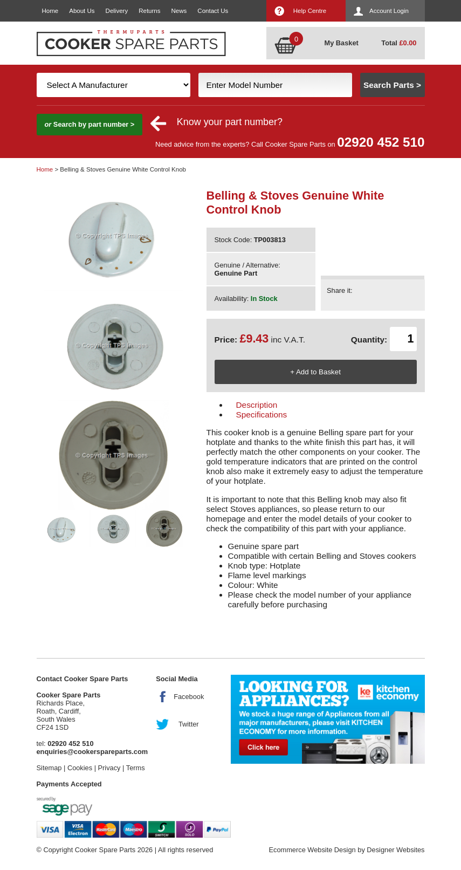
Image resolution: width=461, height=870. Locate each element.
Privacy (109, 768)
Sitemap (49, 768)
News (179, 11)
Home (50, 11)
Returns (149, 11)
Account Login (389, 11)
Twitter (188, 724)
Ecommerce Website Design (312, 850)
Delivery (117, 11)
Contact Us (212, 11)
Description (257, 404)
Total (398, 43)
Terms (135, 768)
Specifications (261, 414)
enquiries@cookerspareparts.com (92, 752)
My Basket (342, 43)
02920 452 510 (380, 142)
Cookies (79, 768)
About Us (81, 11)
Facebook (189, 697)
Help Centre (309, 11)
